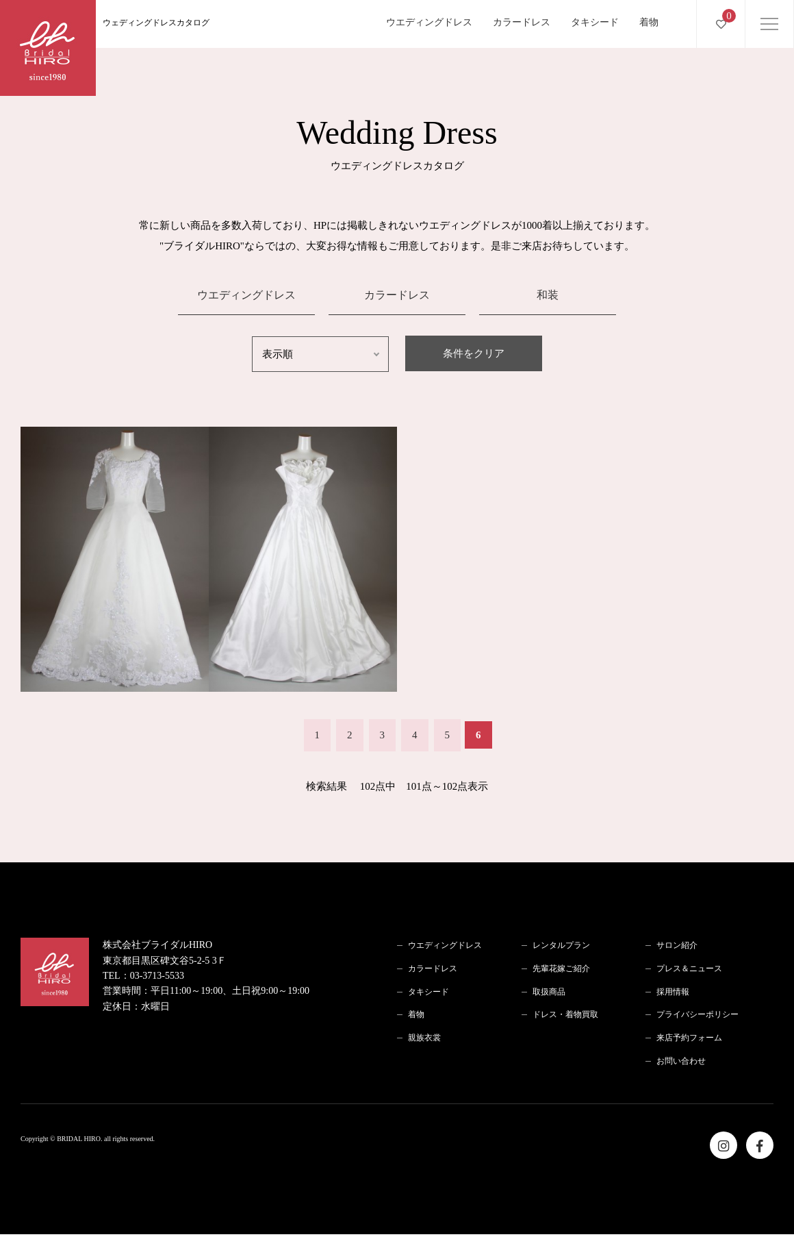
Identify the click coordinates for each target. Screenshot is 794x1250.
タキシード (595, 22)
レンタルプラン (561, 945)
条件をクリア (473, 353)
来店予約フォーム (689, 1037)
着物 (648, 22)
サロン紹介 (676, 945)
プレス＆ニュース (689, 968)
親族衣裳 (424, 1037)
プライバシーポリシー (697, 1014)
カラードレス (521, 22)
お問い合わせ (681, 1061)
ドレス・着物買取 (565, 1014)
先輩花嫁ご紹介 (561, 968)
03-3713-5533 (157, 976)
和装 (548, 295)
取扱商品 (549, 992)
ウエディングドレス (429, 22)
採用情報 (672, 992)
